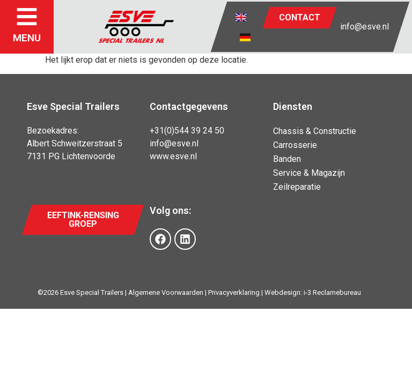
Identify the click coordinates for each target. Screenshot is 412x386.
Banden (287, 159)
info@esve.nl (364, 26)
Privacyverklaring (234, 292)
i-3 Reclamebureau (332, 292)
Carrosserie (295, 145)
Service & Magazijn (309, 173)
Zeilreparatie (297, 187)
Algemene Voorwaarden (165, 292)
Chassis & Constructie (314, 131)
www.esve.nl (173, 156)
